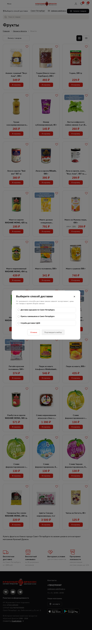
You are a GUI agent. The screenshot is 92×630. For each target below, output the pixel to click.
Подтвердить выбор (53, 332)
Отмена (33, 332)
